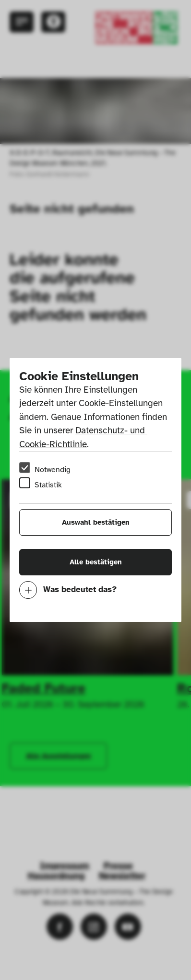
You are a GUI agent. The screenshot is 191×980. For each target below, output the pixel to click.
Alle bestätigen (96, 562)
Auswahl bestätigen (96, 522)
